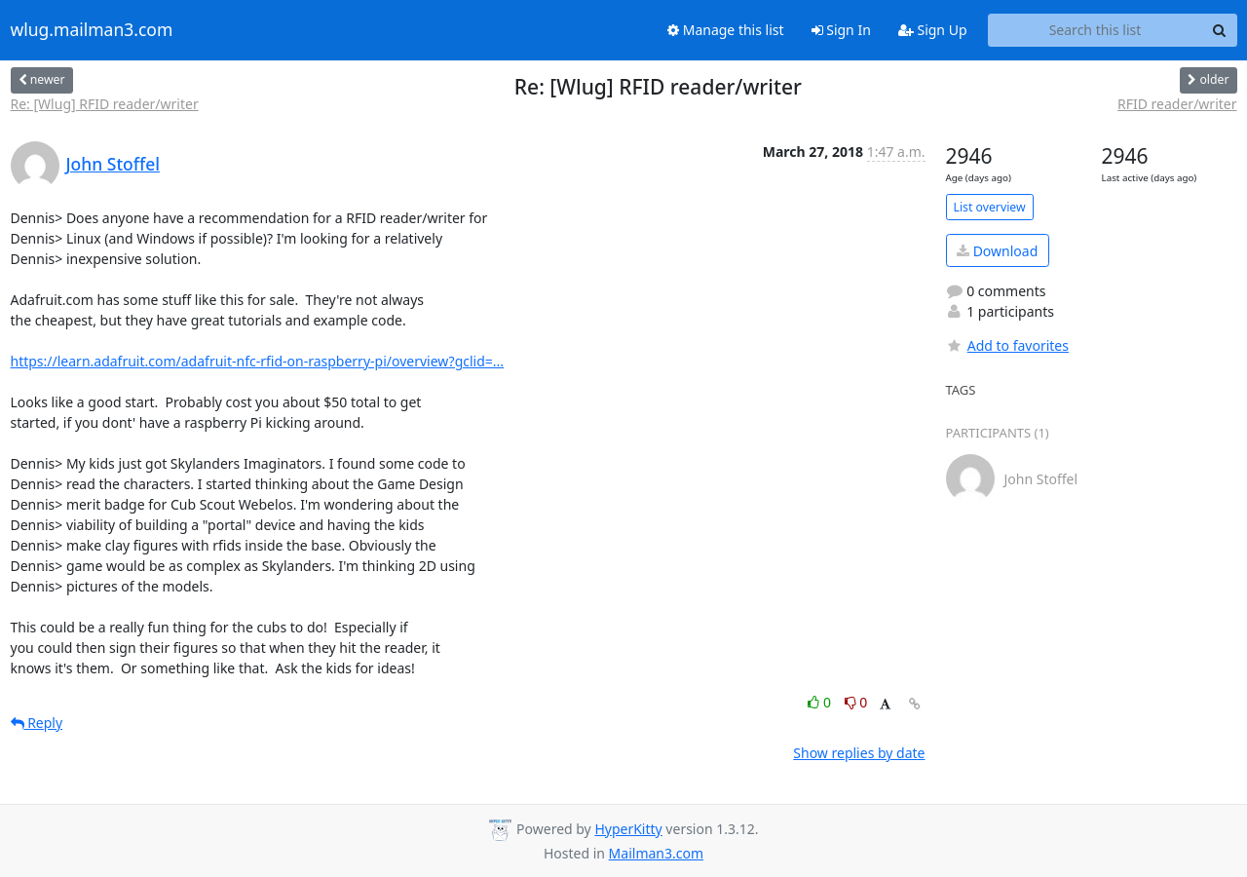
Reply (37, 722)
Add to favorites (1007, 345)
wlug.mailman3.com (92, 30)
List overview (990, 207)
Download (997, 251)
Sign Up (932, 29)
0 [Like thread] (821, 702)
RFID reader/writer (1176, 104)
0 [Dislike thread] (856, 702)
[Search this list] (1095, 30)
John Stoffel (113, 163)
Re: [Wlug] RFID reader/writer (105, 104)
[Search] (1219, 30)
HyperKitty (627, 829)
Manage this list (725, 29)
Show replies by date (859, 753)
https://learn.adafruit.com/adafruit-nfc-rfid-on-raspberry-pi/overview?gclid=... (258, 361)
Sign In (841, 29)
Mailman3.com (656, 853)
